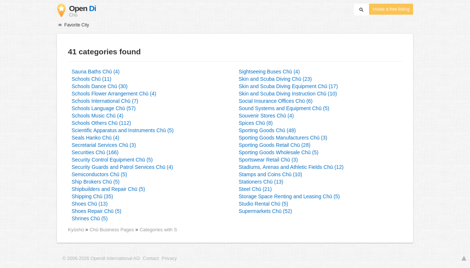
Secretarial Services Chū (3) (104, 145)
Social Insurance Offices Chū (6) (275, 101)
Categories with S (158, 229)
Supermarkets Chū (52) (265, 211)
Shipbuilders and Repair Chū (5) (108, 189)
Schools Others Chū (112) (101, 123)
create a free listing (391, 9)
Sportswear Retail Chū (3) (268, 160)
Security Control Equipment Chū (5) (112, 160)
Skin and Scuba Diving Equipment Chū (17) (288, 86)
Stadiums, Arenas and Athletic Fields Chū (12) (291, 167)
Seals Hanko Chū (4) (95, 138)
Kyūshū (76, 229)
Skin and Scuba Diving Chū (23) (275, 79)
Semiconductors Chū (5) (99, 174)
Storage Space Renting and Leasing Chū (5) (289, 196)
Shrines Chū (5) (90, 218)
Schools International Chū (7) (105, 101)
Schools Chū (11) (91, 79)
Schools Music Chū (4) (97, 116)
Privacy (169, 258)
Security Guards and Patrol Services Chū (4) (122, 167)
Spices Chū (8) (256, 123)
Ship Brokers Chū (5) (96, 182)
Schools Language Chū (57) (103, 108)
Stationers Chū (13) (261, 182)
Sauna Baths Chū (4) (96, 72)
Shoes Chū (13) (90, 204)
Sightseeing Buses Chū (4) (269, 72)
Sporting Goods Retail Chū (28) (274, 145)
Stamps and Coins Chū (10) (270, 174)
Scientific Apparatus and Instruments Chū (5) (123, 130)
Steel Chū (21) (255, 189)
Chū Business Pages (112, 229)
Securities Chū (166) (95, 152)
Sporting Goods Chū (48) (267, 130)
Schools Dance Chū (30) (100, 86)
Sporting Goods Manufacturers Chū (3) (283, 138)
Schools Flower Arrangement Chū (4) (114, 94)
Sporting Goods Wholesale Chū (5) (278, 152)
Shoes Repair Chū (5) (96, 211)
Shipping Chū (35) (92, 196)
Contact (151, 258)
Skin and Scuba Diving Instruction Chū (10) (288, 94)
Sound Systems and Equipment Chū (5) (284, 108)
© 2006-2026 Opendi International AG (101, 258)
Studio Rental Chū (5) (263, 204)
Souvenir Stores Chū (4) (266, 116)
